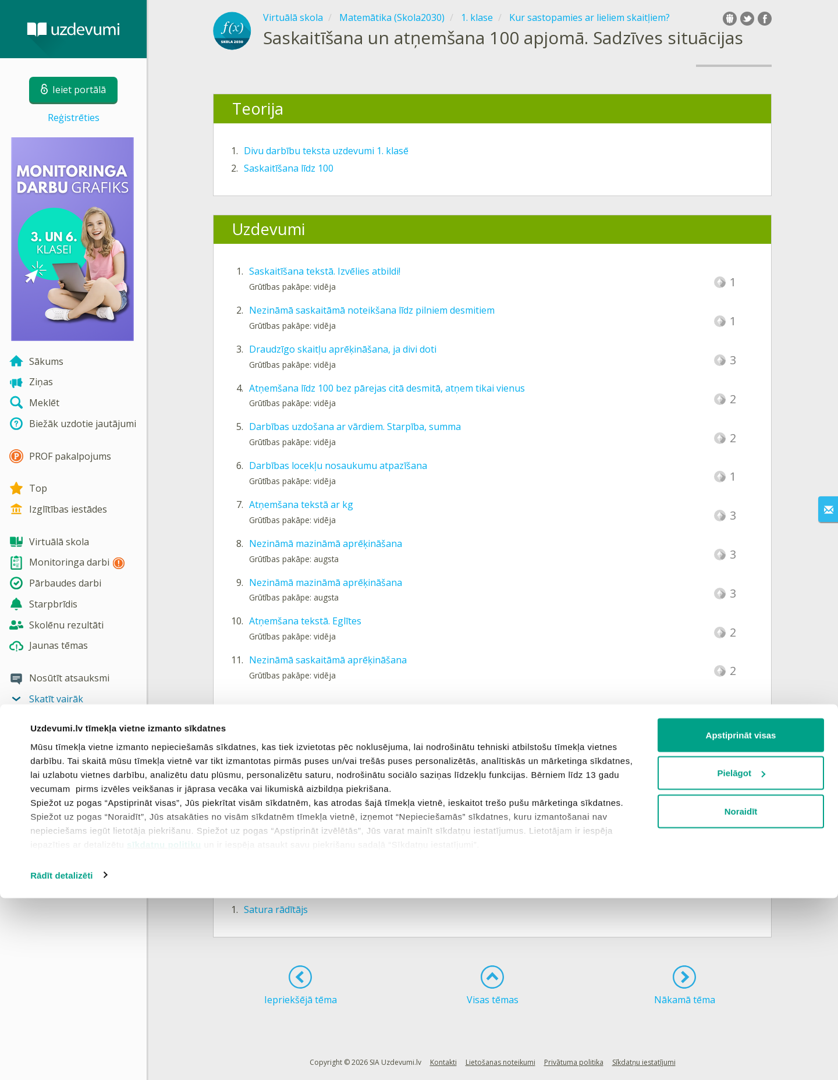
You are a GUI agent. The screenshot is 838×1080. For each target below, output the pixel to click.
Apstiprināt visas (741, 917)
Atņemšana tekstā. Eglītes (305, 620)
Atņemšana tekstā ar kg (301, 504)
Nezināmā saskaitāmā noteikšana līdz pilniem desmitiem (372, 310)
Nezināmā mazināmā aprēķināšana (325, 543)
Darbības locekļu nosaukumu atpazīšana (338, 465)
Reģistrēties (74, 117)
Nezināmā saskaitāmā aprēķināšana (328, 659)
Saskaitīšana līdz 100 (288, 168)
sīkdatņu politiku (164, 1026)
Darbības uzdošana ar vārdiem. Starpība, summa (355, 426)
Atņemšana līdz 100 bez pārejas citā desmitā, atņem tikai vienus (387, 388)
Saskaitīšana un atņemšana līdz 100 (321, 785)
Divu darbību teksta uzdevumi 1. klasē (326, 150)
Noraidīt (741, 993)
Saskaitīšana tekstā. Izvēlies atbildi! (324, 271)
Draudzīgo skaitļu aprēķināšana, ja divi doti (342, 349)
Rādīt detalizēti (61, 1057)
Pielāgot (741, 955)
